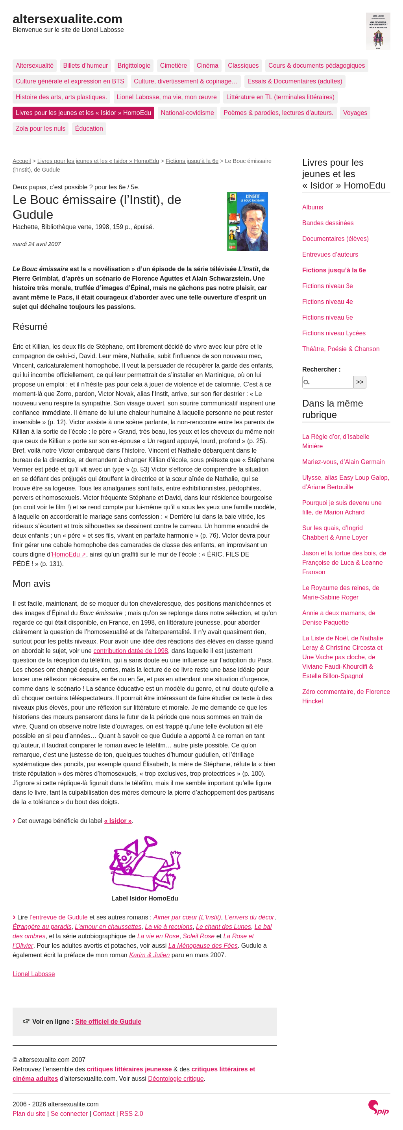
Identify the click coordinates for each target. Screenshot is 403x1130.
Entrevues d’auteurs (330, 254)
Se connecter (69, 1113)
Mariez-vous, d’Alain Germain (343, 462)
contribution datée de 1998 (130, 650)
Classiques (243, 65)
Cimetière (173, 65)
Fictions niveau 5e (327, 317)
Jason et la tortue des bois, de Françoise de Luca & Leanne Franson (344, 562)
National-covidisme (187, 112)
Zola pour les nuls (40, 128)
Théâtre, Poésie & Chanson (341, 349)
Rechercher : (321, 369)
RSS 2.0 (131, 1113)
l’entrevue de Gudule (59, 917)
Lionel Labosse (34, 974)
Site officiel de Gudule (108, 1021)
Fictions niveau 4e (327, 301)
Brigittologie (134, 65)
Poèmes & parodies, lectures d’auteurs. (278, 112)
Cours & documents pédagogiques (316, 65)
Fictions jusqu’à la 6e (192, 161)
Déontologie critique (175, 1078)
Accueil (22, 161)
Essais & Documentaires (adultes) (295, 81)
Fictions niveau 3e (327, 286)
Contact (104, 1113)
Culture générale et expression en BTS (70, 81)
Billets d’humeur (85, 65)
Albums (312, 207)
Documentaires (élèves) (335, 238)
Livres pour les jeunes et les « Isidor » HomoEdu (83, 112)
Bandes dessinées (328, 223)
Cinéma (207, 65)
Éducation (89, 128)
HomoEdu (66, 554)
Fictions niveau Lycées (334, 333)
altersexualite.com (67, 19)
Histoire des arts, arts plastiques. (61, 97)
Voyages (355, 112)
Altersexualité (35, 65)
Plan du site (29, 1113)
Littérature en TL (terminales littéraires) (280, 97)
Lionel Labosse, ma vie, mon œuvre (167, 97)
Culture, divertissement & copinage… (186, 81)
